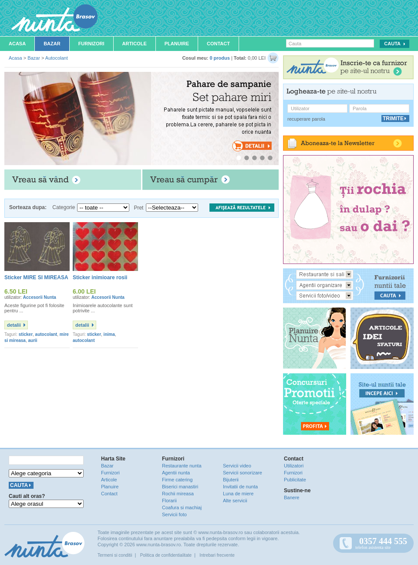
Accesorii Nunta (39, 297)
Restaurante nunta (182, 465)
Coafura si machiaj (182, 507)
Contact (218, 43)
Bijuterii (231, 479)
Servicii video (237, 465)
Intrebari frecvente (217, 555)
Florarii (169, 500)
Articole (134, 43)
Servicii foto (174, 514)
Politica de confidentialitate (166, 555)
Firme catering (177, 479)
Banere (291, 497)
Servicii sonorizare (242, 472)
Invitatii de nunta (240, 486)
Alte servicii (235, 500)
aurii (32, 340)
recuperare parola (306, 119)
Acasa (17, 43)
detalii (14, 325)
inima (109, 334)
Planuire (177, 43)
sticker (26, 334)
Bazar (52, 43)
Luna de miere (238, 493)
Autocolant (56, 58)
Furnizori (91, 43)
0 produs (219, 58)
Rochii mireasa (178, 493)
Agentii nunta (176, 472)
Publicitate (295, 479)
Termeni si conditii (115, 555)
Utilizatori (293, 465)
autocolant (46, 334)
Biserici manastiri (180, 486)
